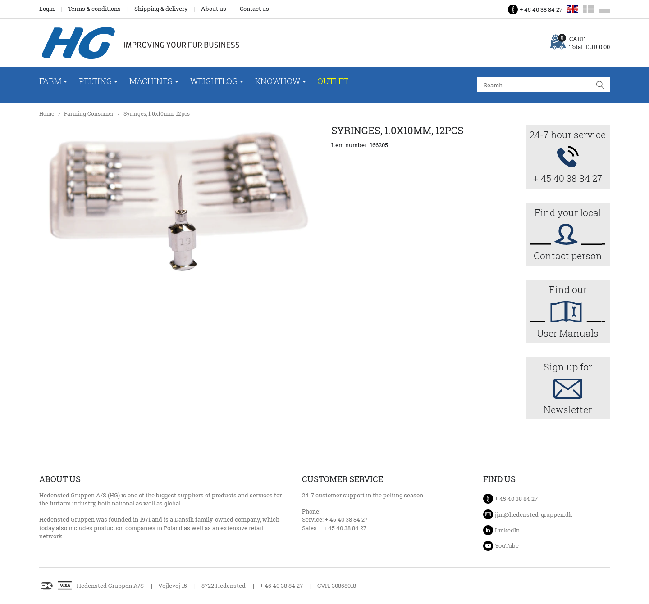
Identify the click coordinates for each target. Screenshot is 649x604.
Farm (50, 81)
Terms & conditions (94, 9)
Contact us (254, 9)
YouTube (507, 545)
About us (213, 9)
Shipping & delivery (160, 9)
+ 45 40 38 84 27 (541, 9)
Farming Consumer (89, 113)
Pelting (95, 81)
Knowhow (277, 81)
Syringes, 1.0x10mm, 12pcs (156, 113)
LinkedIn (507, 530)
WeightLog (214, 81)
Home (46, 113)
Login (47, 9)
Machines (151, 81)
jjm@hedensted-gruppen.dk (533, 514)
